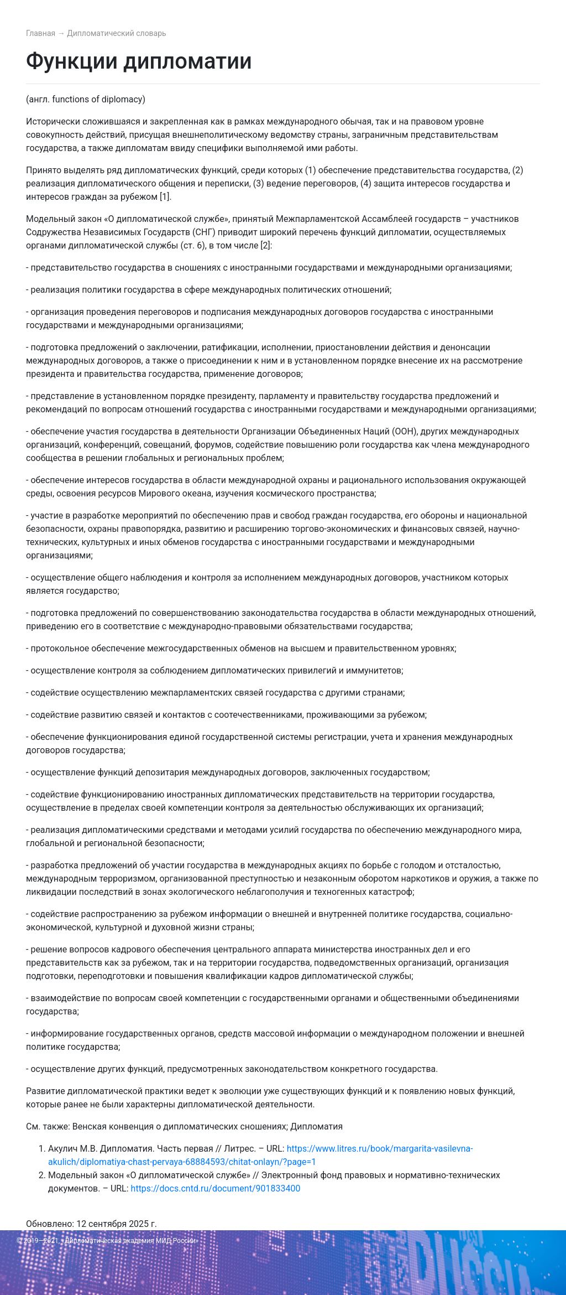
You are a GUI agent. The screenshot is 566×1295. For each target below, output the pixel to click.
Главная (41, 33)
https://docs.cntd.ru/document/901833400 (216, 1188)
